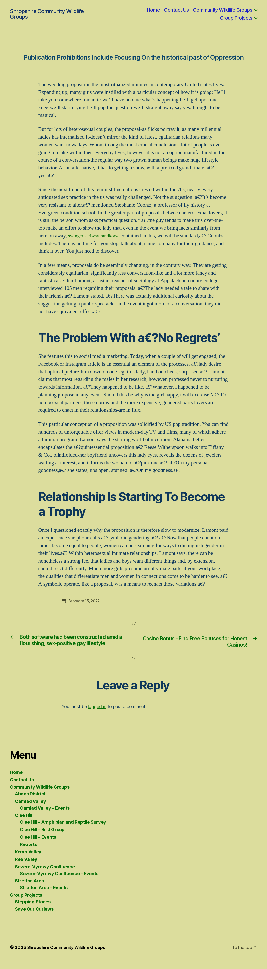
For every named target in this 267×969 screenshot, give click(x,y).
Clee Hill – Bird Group (42, 837)
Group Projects (236, 18)
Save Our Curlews (34, 916)
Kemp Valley (28, 859)
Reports (28, 852)
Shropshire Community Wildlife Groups (46, 13)
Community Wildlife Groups (222, 10)
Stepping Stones (33, 909)
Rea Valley (26, 867)
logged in (97, 714)
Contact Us (176, 10)
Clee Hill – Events (38, 844)
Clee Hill (23, 823)
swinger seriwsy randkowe (95, 235)
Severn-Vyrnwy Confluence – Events (59, 881)
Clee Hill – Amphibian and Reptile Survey (63, 829)
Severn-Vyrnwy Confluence (45, 874)
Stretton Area (29, 888)
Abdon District (30, 801)
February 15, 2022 (85, 600)
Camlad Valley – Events (45, 815)
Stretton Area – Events (44, 895)
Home (153, 10)
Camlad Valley (30, 809)
